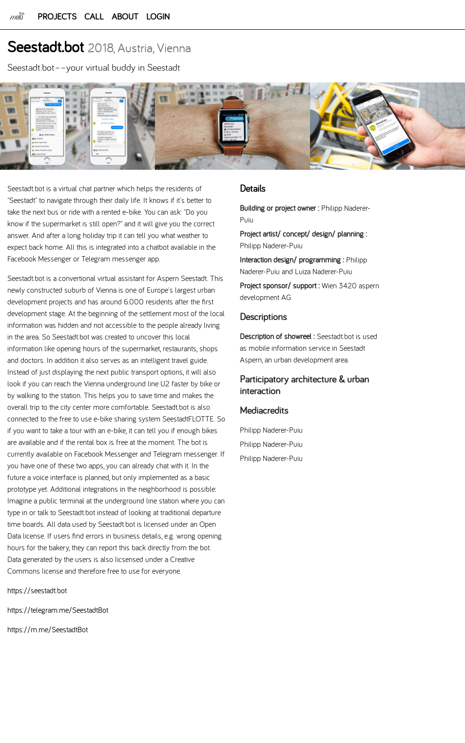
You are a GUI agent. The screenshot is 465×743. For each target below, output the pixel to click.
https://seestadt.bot (37, 590)
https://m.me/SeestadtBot (47, 629)
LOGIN (158, 16)
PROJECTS (57, 16)
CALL (94, 16)
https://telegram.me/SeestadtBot (57, 610)
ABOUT (125, 16)
